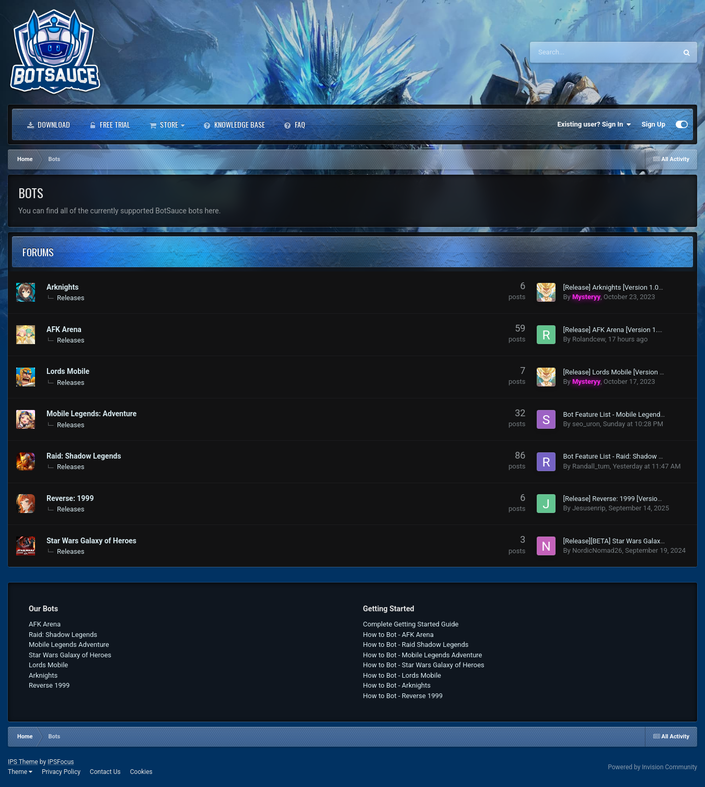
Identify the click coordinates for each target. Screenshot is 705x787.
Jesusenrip (589, 508)
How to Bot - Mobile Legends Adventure (422, 655)
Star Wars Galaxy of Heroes (91, 541)
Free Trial (109, 124)
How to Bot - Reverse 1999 (403, 696)
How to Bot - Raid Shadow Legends (416, 644)
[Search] (577, 52)
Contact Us (105, 771)
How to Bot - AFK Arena (398, 634)
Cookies (141, 771)
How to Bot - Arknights (397, 685)
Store (167, 124)
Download (48, 124)
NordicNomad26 (597, 550)
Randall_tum (591, 466)
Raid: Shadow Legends (84, 456)
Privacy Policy (61, 771)
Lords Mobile (68, 371)
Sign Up (653, 124)
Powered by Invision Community (652, 767)
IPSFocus (61, 762)
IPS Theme (23, 762)
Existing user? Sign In (594, 124)
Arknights (62, 287)
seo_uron (586, 424)
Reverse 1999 (49, 685)
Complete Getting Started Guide (411, 624)
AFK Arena (64, 329)
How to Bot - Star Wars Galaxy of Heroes (423, 665)
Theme (20, 771)
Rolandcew (588, 339)
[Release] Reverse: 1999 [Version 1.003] (622, 499)
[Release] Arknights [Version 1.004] (615, 287)
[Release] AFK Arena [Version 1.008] (617, 330)
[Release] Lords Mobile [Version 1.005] (620, 372)
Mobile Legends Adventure (69, 644)
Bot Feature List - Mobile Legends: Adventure (630, 414)
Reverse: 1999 (70, 498)
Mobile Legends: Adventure (91, 413)
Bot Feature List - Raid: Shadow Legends (623, 456)
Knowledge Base (234, 124)
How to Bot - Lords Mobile (402, 675)
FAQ (294, 124)
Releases (70, 298)
